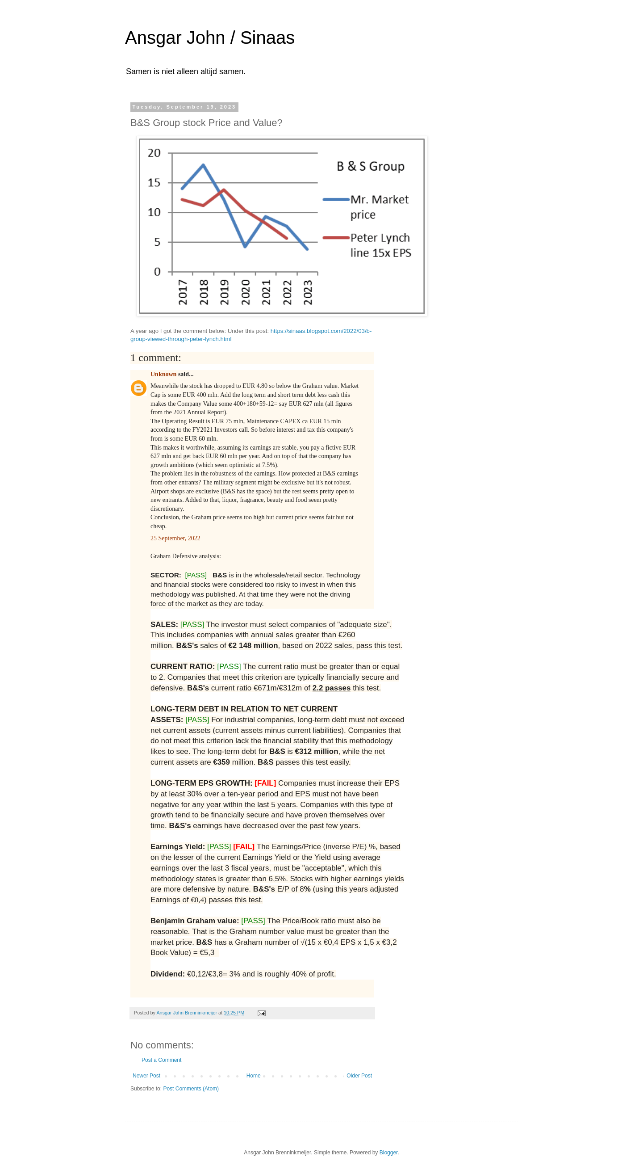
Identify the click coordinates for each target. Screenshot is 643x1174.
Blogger (389, 1152)
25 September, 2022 (176, 538)
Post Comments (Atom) (191, 1089)
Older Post (359, 1076)
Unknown (163, 374)
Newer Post (146, 1076)
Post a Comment (161, 1060)
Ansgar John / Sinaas (210, 37)
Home (253, 1076)
